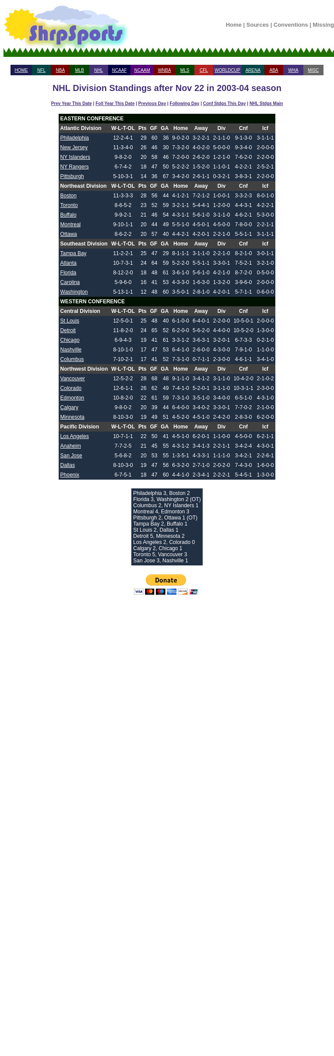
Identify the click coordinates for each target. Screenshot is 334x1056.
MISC (313, 70)
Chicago (70, 340)
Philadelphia (74, 138)
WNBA (164, 70)
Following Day (185, 103)
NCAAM (142, 70)
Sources (257, 24)
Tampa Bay (73, 253)
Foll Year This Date (114, 103)
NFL (41, 70)
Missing (323, 24)
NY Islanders (75, 157)
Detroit (68, 330)
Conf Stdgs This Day (224, 103)
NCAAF (119, 70)
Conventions (291, 24)
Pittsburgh (72, 176)
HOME (21, 70)
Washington (74, 292)
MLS (185, 70)
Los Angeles (74, 436)
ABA (273, 70)
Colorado (71, 388)
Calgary (69, 407)
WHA (293, 70)
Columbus (72, 359)
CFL (204, 70)
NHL (98, 70)
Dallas (67, 465)
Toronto (69, 205)
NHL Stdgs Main (266, 103)
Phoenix (69, 475)
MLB (79, 70)
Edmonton (72, 398)
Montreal (70, 224)
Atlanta (68, 263)
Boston (68, 196)
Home (234, 24)
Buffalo (68, 215)
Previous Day (152, 103)
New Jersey (74, 147)
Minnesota (72, 417)
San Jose (71, 456)
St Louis (69, 321)
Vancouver (72, 378)
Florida (68, 273)
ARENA (253, 70)
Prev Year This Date (71, 103)
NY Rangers (74, 167)
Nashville (71, 350)
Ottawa (68, 234)
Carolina (70, 282)
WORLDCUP (227, 70)
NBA (60, 70)
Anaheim (70, 446)
